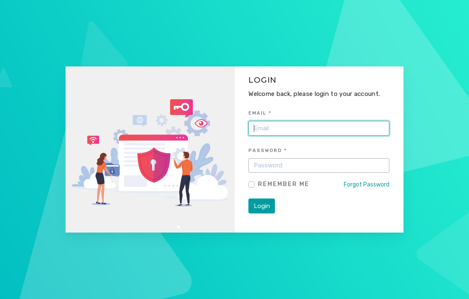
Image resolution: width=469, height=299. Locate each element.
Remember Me (283, 184)
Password (267, 150)
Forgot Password (366, 184)
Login (262, 206)
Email (260, 113)
